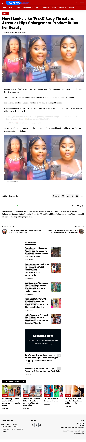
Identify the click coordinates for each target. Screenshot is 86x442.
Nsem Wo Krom (31, 311)
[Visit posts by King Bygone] (4, 207)
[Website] (72, 207)
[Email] (66, 197)
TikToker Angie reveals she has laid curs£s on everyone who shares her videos (11, 403)
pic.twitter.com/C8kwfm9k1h (39, 119)
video (9, 109)
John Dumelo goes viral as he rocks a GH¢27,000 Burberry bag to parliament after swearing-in (37, 270)
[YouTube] (77, 207)
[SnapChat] (83, 207)
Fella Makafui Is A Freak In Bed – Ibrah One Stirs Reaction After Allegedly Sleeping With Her (37, 320)
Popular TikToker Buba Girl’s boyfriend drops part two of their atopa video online (31, 403)
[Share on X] (62, 197)
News (6, 14)
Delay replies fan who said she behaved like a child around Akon (73, 402)
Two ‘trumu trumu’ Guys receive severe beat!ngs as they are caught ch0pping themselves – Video (41, 359)
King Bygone (6, 33)
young (8, 89)
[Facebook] (74, 207)
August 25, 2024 (38, 123)
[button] (4, 2)
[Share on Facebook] (54, 197)
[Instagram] (80, 207)
